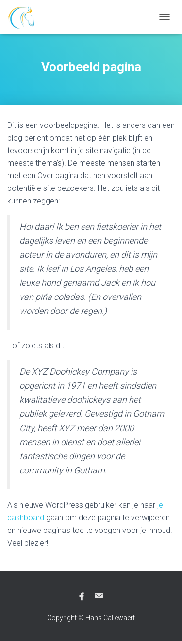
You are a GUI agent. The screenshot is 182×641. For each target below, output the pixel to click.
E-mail (99, 595)
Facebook (81, 597)
